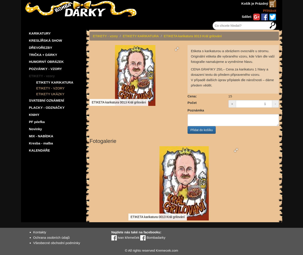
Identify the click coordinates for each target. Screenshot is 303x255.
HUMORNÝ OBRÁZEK (46, 62)
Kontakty (39, 232)
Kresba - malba (41, 143)
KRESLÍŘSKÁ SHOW (45, 40)
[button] (176, 49)
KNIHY (34, 115)
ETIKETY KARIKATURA (54, 82)
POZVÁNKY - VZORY (45, 69)
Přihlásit (269, 10)
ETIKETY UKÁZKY (50, 94)
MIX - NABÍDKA (41, 136)
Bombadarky (152, 237)
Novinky (35, 129)
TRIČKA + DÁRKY (43, 55)
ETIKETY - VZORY (50, 88)
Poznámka (196, 110)
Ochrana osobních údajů (51, 237)
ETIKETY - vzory (42, 76)
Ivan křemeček (125, 237)
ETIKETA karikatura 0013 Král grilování (193, 36)
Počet (192, 103)
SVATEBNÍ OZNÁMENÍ (46, 100)
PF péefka (37, 122)
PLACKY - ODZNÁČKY (47, 107)
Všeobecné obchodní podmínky (56, 243)
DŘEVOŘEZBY (40, 47)
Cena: (192, 96)
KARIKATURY (40, 33)
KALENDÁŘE (39, 150)
